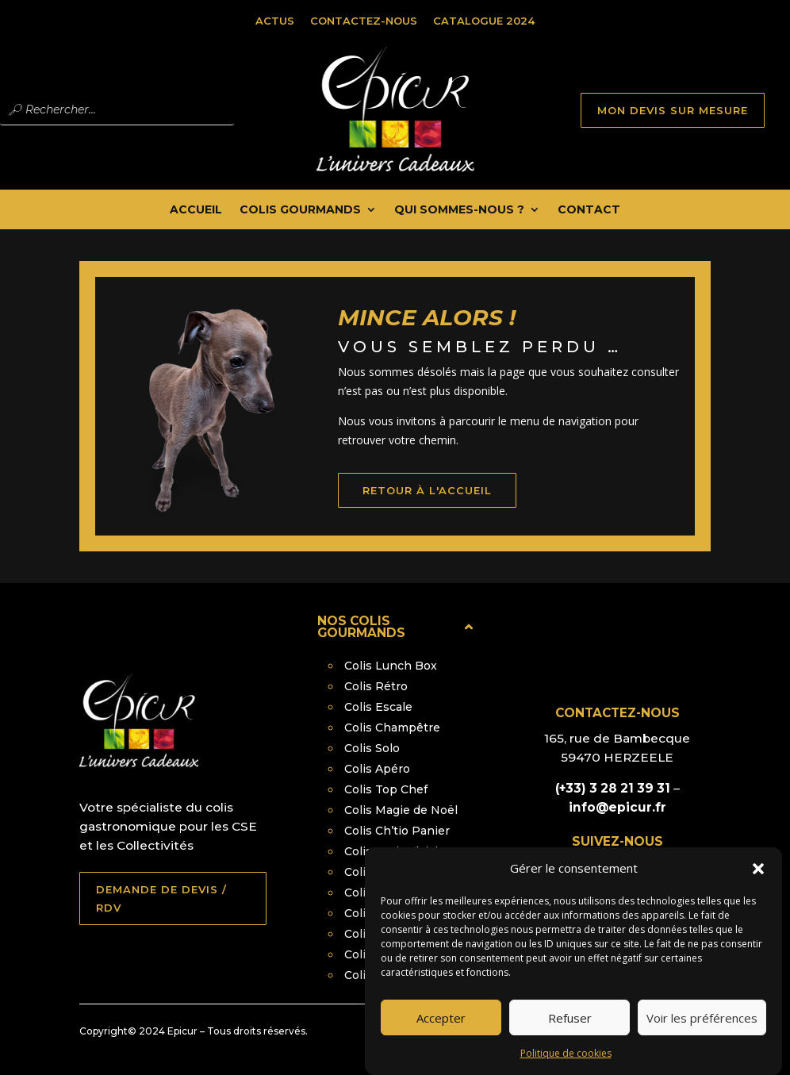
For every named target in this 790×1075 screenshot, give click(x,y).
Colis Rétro (376, 686)
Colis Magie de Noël (401, 810)
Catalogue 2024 (484, 20)
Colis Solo (372, 748)
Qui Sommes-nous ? (459, 210)
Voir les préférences (701, 1031)
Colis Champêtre (392, 727)
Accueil (196, 210)
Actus (274, 20)
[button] (758, 882)
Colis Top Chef (386, 789)
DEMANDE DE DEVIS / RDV (161, 898)
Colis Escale (378, 707)
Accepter (441, 1031)
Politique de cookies (566, 1066)
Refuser (570, 1031)
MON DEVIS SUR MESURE (672, 110)
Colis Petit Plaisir (393, 851)
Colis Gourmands (300, 210)
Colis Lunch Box (390, 665)
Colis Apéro (377, 769)
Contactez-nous (363, 20)
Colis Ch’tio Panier (397, 831)
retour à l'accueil (444, 505)
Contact (589, 210)
